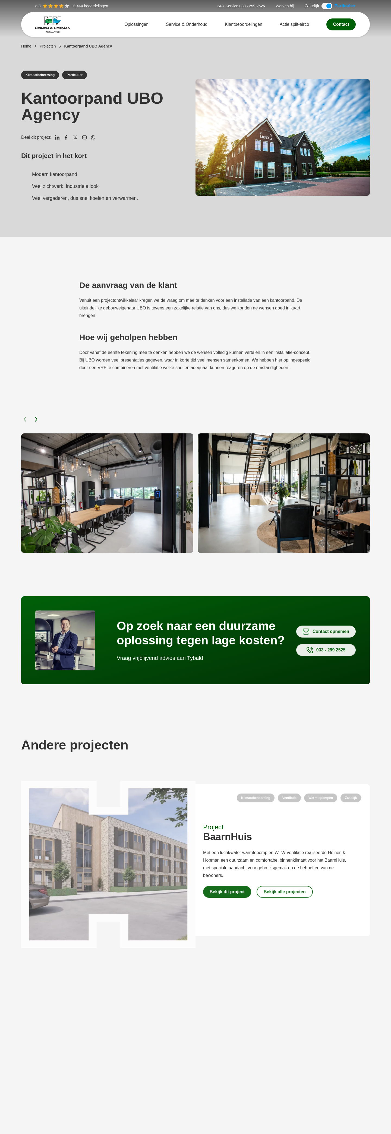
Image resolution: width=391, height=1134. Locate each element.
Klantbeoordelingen (243, 24)
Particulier (345, 6)
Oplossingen (136, 24)
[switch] (326, 6)
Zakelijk (312, 6)
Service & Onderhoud (186, 24)
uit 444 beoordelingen (71, 6)
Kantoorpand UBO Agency (88, 46)
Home (26, 46)
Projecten (48, 46)
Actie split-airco (294, 24)
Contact (341, 24)
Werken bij (285, 6)
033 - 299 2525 (252, 6)
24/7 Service (227, 6)
